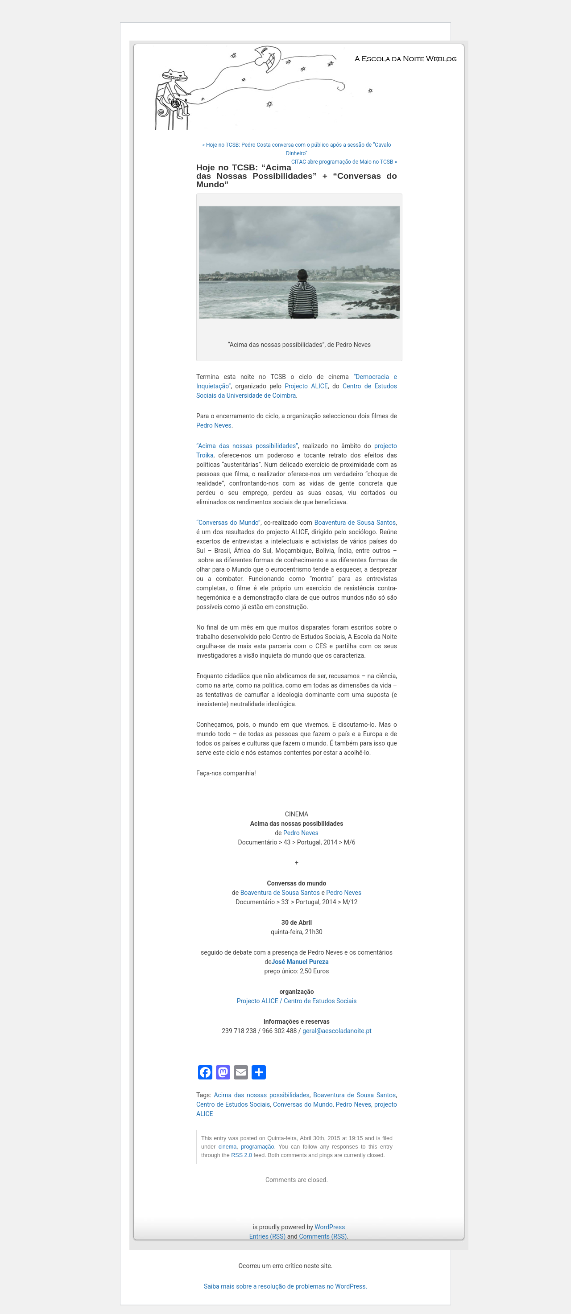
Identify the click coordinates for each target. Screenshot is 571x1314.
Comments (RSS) (323, 1236)
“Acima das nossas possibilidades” (247, 445)
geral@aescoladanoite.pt (337, 1030)
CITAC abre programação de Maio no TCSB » (344, 162)
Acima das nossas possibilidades (261, 1095)
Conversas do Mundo (303, 1104)
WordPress (329, 1227)
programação (257, 1147)
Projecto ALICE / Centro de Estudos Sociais (297, 1001)
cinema (228, 1147)
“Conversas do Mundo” (228, 522)
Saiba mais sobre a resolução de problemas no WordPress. (285, 1286)
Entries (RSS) (267, 1236)
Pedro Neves (214, 425)
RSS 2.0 (241, 1155)
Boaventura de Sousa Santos (355, 522)
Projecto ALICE (306, 386)
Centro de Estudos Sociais (233, 1104)
